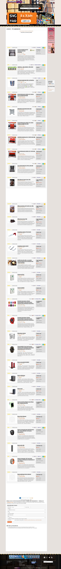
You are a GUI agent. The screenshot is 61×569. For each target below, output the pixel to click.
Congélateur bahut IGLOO (23, 246)
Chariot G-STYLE (21, 274)
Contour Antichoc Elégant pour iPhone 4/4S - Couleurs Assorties (26, 402)
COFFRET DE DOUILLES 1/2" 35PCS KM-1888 (26, 137)
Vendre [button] (46, 25)
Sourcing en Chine (38, 298)
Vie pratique (39, 47)
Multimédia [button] (19, 25)
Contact (20, 561)
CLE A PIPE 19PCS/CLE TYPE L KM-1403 (25, 165)
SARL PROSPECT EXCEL (39, 180)
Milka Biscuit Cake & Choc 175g (24, 179)
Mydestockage (40, 182)
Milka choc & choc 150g (22, 219)
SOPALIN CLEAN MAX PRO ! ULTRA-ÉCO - (26, 80)
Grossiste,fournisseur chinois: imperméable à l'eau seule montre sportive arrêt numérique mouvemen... (26, 302)
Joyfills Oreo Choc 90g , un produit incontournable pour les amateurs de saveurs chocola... (25, 261)
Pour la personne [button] (31, 25)
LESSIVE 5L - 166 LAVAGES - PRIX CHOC (25, 67)
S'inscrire (20, 563)
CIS (37, 80)
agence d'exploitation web (28, 567)
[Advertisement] (26, 39)
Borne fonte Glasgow (22, 416)
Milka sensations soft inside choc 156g (25, 206)
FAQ (7, 562)
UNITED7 (39, 96)
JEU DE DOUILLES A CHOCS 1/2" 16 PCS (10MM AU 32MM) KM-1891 (25, 123)
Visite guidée (50, 90)
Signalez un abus (14, 47)
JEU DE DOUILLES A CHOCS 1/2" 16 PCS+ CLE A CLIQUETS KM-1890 (26, 95)
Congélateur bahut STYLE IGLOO (24, 232)
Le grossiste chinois (39, 302)
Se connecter (21, 562)
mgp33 (38, 418)
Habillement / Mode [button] (12, 25)
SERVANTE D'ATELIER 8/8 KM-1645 (24, 108)
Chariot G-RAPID (21, 287)
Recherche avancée (30, 9)
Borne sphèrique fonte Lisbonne (24, 474)
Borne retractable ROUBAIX (23, 362)
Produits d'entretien (38, 64)
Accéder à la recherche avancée (26, 32)
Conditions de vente (22, 565)
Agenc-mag (38, 232)
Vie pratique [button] (25, 25)
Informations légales (22, 564)
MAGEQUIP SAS (39, 416)
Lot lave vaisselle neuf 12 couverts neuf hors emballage (23, 51)
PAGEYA (37, 67)
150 (31, 499)
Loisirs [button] (42, 25)
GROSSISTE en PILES (10, 502)
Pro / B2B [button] (37, 25)
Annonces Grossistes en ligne (30, 553)
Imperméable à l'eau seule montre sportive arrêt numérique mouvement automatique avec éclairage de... (26, 348)
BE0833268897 (39, 94)
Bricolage (39, 92)
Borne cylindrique (21, 375)
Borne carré (20, 388)
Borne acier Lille (21, 445)
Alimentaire (38, 177)
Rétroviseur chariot (22, 333)
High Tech (39, 427)
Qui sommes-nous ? (51, 89)
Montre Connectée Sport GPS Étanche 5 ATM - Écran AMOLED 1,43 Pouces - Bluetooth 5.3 (26, 431)
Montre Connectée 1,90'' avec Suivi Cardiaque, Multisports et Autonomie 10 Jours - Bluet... (26, 460)
